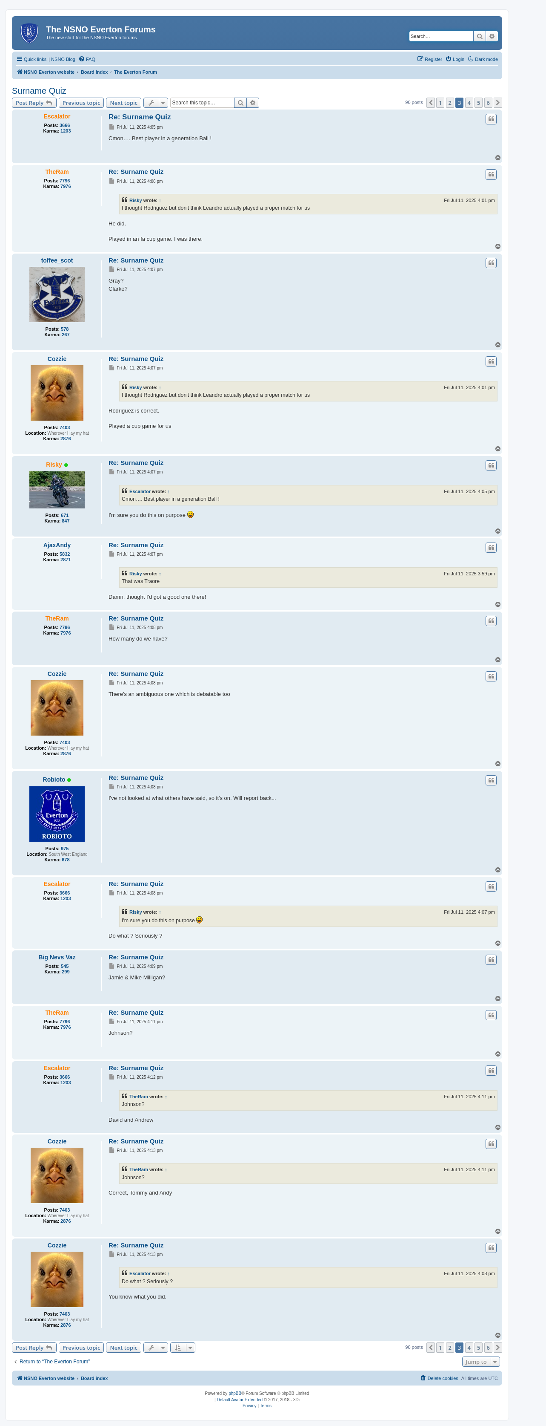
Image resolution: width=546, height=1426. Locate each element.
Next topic (123, 103)
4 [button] (469, 103)
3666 (65, 125)
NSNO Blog (63, 59)
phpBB (235, 1393)
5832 (65, 554)
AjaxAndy (57, 545)
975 (65, 848)
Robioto (54, 779)
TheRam (57, 171)
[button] (430, 103)
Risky (135, 200)
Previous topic (81, 103)
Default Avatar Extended (240, 1399)
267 (65, 334)
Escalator (56, 116)
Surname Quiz (39, 90)
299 (65, 971)
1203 (65, 130)
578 (65, 329)
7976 (65, 186)
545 (65, 966)
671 (65, 515)
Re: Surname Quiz (140, 117)
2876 (65, 438)
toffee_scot (57, 260)
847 (65, 520)
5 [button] (478, 103)
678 (65, 859)
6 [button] (488, 103)
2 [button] (450, 103)
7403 (65, 427)
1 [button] (440, 103)
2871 (65, 559)
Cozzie (57, 358)
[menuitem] (86, 59)
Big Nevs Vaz (56, 957)
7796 (65, 180)
